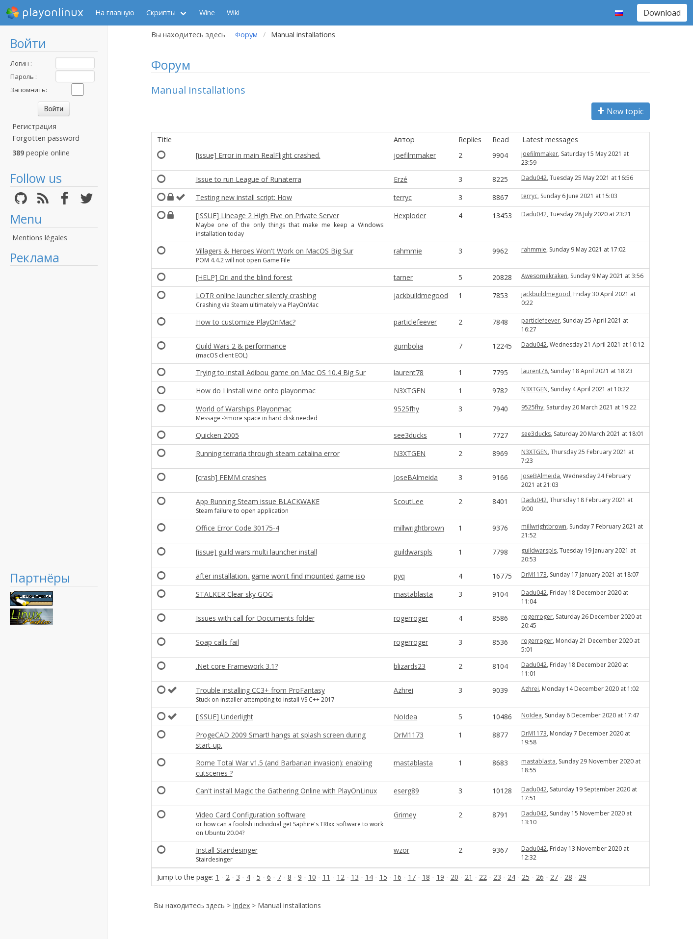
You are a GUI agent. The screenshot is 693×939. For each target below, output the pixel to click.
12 (341, 877)
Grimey (405, 814)
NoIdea (405, 716)
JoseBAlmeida (416, 477)
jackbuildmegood (421, 295)
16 (397, 877)
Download (662, 12)
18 (426, 877)
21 (469, 877)
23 (497, 877)
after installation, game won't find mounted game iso (280, 576)
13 (355, 877)
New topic (620, 111)
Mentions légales (39, 237)
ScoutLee (409, 501)
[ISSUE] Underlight (224, 716)
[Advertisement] (54, 418)
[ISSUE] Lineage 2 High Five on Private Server (267, 215)
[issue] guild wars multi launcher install (256, 552)
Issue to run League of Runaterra (248, 179)
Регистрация (34, 126)
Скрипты (161, 12)
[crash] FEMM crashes (231, 477)
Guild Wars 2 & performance (241, 346)
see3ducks (410, 435)
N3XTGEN (410, 390)
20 (454, 877)
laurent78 (409, 372)
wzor (401, 850)
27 (554, 877)
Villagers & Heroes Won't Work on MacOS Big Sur (274, 250)
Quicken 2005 (217, 435)
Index (241, 905)
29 (582, 877)
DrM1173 (534, 574)
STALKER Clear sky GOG (234, 594)
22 (483, 877)
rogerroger (411, 618)
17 (412, 877)
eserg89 (406, 790)
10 (312, 877)
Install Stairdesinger (227, 850)
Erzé (400, 179)
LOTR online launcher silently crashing (256, 295)
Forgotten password (46, 138)
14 (369, 877)
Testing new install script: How (244, 197)
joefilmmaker (415, 155)
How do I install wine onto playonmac (256, 390)
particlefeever (415, 322)
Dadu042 (534, 178)
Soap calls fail (217, 642)
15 (383, 877)
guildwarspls (413, 552)
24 (511, 877)
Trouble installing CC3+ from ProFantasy (260, 690)
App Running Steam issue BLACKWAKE (258, 501)
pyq (399, 576)
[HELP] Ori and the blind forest (244, 277)
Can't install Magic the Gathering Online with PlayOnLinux (286, 790)
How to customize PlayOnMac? (245, 322)
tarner (403, 277)
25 (526, 877)
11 (326, 877)
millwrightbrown (419, 528)
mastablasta (413, 594)
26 (540, 877)
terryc (403, 197)
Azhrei (403, 690)
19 (440, 877)
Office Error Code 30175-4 (237, 528)
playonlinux (44, 13)
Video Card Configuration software (251, 814)
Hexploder (410, 215)
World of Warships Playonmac (244, 408)
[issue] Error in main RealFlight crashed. (258, 155)
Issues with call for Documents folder (255, 618)
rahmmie (408, 250)
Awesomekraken (544, 276)
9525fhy (406, 408)
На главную (114, 12)
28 (568, 877)
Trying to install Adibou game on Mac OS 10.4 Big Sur (281, 372)
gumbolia (408, 346)
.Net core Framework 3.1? (237, 666)
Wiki (233, 12)
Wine (207, 12)
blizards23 (410, 666)
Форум (246, 34)
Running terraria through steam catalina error (268, 453)
